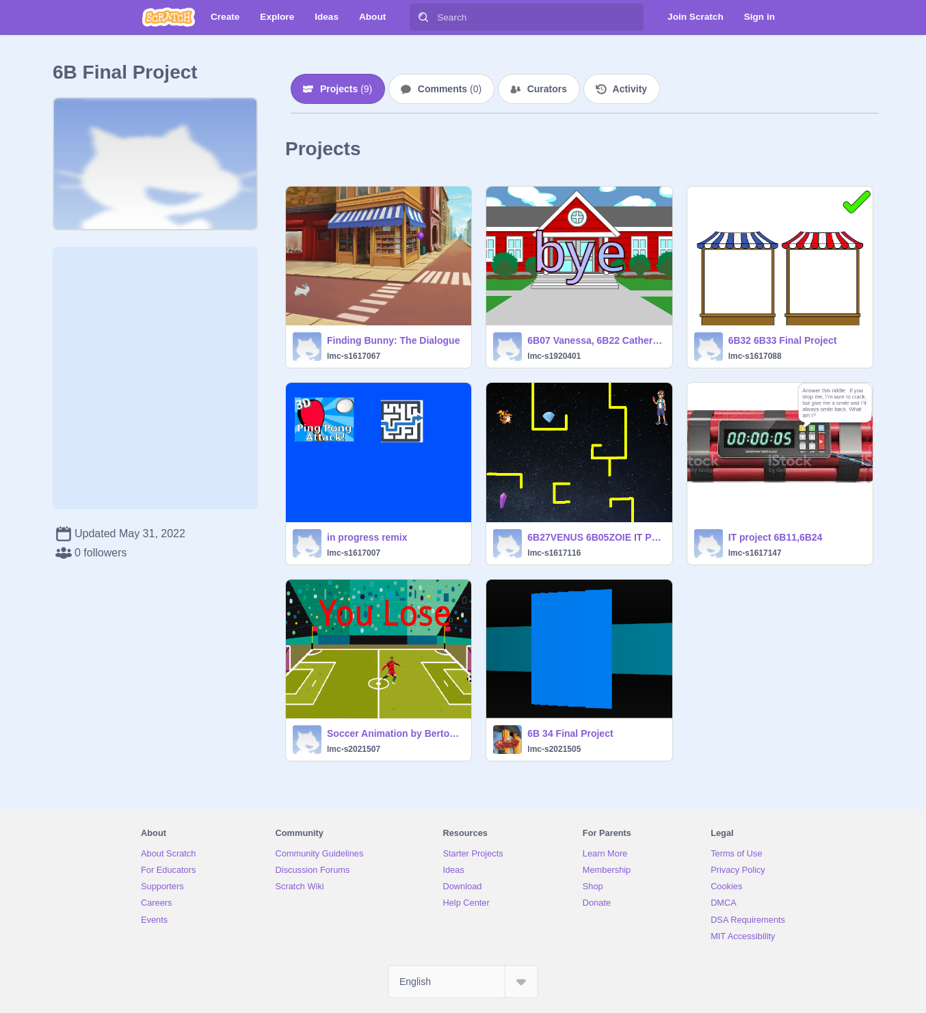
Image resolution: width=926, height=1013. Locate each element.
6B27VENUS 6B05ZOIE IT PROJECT (595, 537)
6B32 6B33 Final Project (782, 340)
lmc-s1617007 (353, 553)
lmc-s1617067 (353, 356)
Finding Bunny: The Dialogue (393, 340)
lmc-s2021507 (353, 749)
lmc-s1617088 (755, 356)
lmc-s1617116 (554, 553)
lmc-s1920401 (554, 356)
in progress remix (367, 537)
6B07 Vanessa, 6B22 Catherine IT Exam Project (595, 340)
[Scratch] (168, 17)
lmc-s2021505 (554, 749)
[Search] (423, 17)
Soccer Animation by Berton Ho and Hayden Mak (395, 733)
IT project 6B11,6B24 (775, 537)
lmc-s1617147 (755, 553)
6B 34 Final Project (570, 733)
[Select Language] (463, 981)
